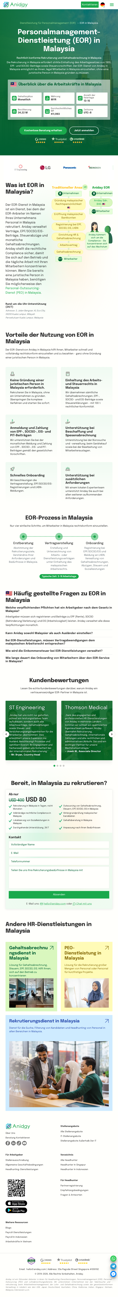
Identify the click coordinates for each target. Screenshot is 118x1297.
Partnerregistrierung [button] (72, 1186)
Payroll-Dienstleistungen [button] (18, 1232)
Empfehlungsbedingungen (74, 1190)
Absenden (59, 894)
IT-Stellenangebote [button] (71, 1136)
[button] (54, 766)
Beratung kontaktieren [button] (18, 1138)
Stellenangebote (70, 1126)
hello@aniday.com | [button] (36, 1269)
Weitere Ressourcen (17, 1222)
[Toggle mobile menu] (112, 5)
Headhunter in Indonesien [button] (74, 1169)
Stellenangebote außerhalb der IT (78, 1141)
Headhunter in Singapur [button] (73, 1165)
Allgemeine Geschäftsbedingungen (24, 1165)
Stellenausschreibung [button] (17, 1160)
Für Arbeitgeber (14, 1155)
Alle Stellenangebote (72, 1132)
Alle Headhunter (69, 1160)
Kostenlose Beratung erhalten (43, 130)
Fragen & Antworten (71, 1195)
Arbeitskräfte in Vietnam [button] (18, 1242)
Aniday (79, 1274)
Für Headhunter (69, 1180)
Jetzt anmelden (84, 130)
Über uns (10, 1133)
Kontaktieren (89, 4)
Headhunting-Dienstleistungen (22, 1169)
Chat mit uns (82, 904)
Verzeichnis (67, 1155)
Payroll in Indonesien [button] (16, 1237)
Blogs (8, 1228)
